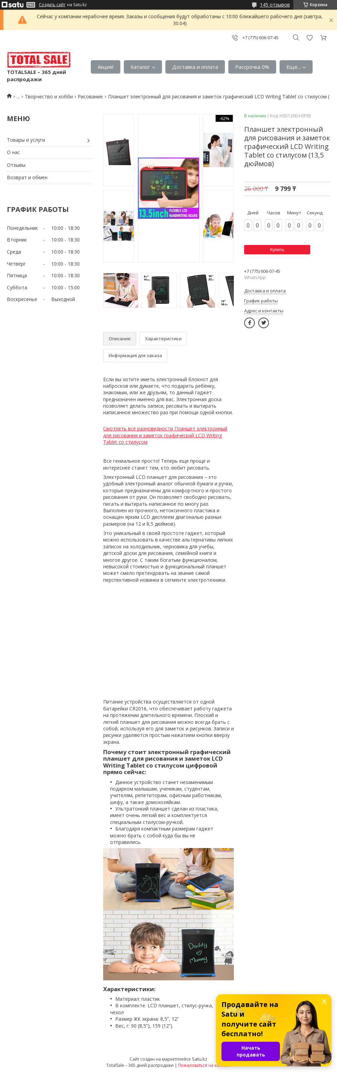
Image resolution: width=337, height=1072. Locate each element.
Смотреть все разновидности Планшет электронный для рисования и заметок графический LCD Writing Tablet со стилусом (165, 435)
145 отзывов (275, 4)
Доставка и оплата (195, 66)
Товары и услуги (26, 140)
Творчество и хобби (49, 96)
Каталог (140, 66)
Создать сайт (52, 4)
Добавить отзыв (309, 38)
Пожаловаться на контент (204, 1065)
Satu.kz (199, 1059)
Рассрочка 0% (252, 66)
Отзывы (16, 165)
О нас (13, 152)
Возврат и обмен (27, 177)
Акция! (105, 66)
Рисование (90, 96)
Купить (277, 249)
